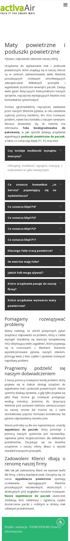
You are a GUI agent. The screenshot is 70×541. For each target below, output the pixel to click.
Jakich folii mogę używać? (25, 272)
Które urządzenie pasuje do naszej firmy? (32, 286)
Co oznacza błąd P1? (22, 239)
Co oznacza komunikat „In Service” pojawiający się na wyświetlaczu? (32, 190)
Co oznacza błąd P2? (22, 228)
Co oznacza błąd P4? (22, 206)
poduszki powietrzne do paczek (43, 136)
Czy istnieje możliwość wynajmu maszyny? (32, 153)
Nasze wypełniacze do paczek (27, 496)
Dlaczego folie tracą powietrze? (30, 250)
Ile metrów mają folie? (23, 261)
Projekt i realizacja (16, 526)
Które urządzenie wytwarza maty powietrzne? (32, 303)
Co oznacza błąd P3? (22, 217)
